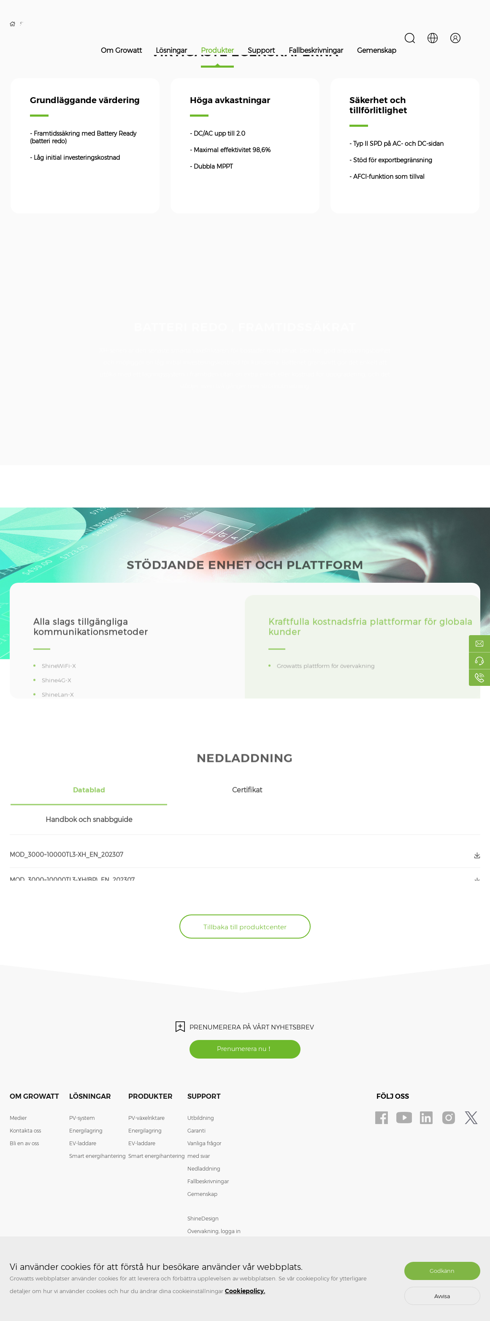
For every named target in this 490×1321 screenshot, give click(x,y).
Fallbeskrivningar (316, 50)
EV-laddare (82, 1117)
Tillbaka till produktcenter (245, 898)
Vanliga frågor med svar (204, 1123)
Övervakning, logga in (214, 1204)
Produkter (217, 50)
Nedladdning (203, 1142)
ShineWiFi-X (60, 687)
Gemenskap (376, 50)
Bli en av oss (24, 1117)
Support (261, 50)
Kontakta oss (25, 1104)
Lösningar (171, 50)
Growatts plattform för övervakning (329, 687)
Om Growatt (121, 50)
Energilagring (86, 1104)
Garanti (196, 1104)
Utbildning (200, 1091)
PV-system (82, 1091)
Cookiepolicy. (245, 1291)
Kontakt (197, 1217)
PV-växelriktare (146, 1091)
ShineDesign (203, 1192)
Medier (18, 1091)
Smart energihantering (97, 1129)
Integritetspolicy (207, 1230)
